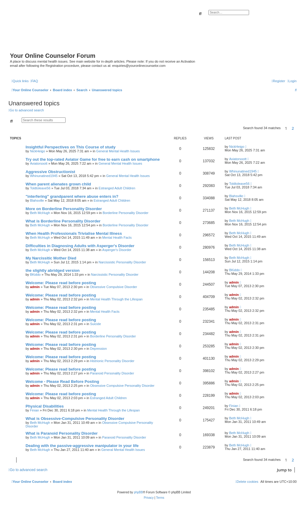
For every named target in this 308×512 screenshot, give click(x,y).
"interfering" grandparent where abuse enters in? (72, 196)
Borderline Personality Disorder (125, 213)
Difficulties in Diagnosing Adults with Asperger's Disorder (80, 246)
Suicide (95, 324)
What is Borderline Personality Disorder (63, 221)
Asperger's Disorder (116, 250)
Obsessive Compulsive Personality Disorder (122, 385)
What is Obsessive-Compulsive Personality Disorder (75, 418)
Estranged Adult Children (117, 188)
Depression (98, 348)
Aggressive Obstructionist (50, 171)
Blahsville (37, 200)
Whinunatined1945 (44, 176)
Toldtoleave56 (40, 188)
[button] (298, 128)
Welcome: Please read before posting (61, 283)
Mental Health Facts (117, 237)
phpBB (138, 492)
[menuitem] (34, 81)
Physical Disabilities (45, 406)
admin (35, 287)
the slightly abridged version (53, 270)
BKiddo (35, 274)
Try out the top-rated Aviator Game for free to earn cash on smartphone (93, 159)
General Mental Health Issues (118, 151)
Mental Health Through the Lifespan (116, 299)
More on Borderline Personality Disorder (64, 208)
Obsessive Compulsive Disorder (113, 287)
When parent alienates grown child (58, 184)
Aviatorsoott (39, 163)
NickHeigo (37, 151)
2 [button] (293, 128)
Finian (34, 410)
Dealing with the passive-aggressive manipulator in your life (82, 445)
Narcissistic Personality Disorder (122, 262)
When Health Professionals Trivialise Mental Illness (74, 233)
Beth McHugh (40, 213)
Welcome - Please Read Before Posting (62, 381)
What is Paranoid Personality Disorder (62, 433)
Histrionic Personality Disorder (112, 361)
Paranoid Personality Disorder (112, 373)
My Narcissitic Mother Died (51, 258)
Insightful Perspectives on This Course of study (71, 147)
